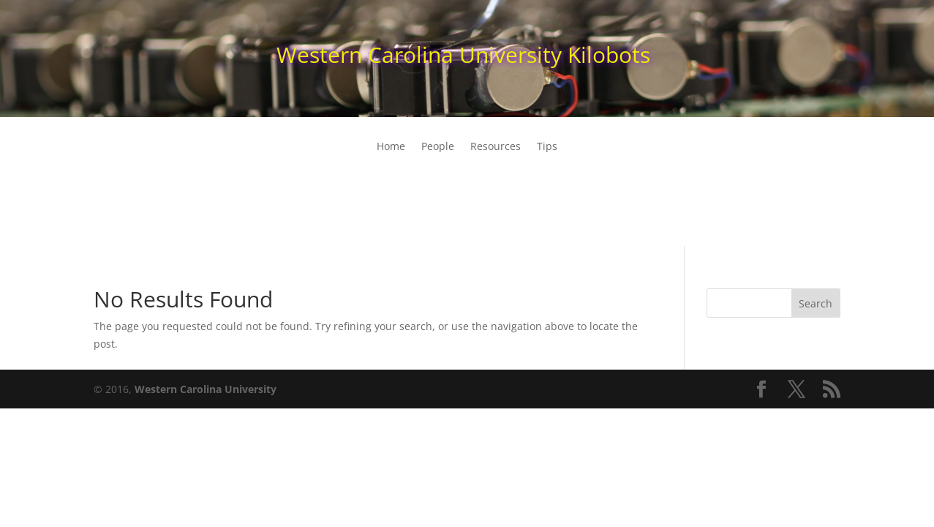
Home (391, 147)
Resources (495, 147)
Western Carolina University (205, 389)
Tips (547, 147)
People (437, 147)
